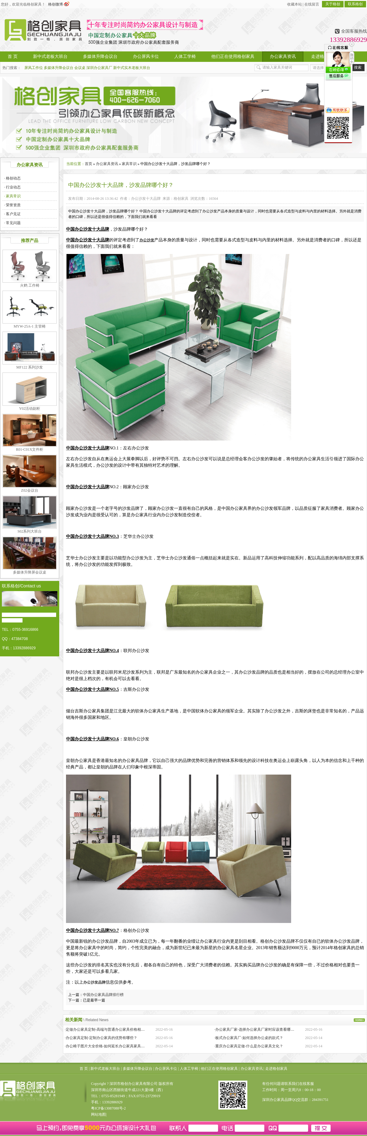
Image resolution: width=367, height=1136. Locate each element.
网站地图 (98, 1114)
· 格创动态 (12, 178)
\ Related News (95, 1020)
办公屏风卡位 (166, 1068)
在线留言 (311, 4)
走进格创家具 (276, 1068)
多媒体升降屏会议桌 (29, 572)
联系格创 (355, 4)
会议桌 (79, 68)
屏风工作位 (33, 68)
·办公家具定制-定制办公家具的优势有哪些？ (101, 1038)
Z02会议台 (29, 490)
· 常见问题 (12, 223)
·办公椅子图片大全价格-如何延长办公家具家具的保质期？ (112, 1046)
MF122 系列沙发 (29, 367)
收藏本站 (294, 4)
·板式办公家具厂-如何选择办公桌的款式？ (248, 1038)
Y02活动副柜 (29, 408)
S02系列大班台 (30, 531)
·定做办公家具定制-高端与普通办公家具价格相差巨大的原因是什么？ (121, 1029)
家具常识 (129, 164)
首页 (88, 164)
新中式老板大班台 (105, 1068)
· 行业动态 (12, 187)
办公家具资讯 (107, 164)
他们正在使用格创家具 (219, 1068)
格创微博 (58, 4)
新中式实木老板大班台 (131, 68)
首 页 (84, 1068)
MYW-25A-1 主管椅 (30, 326)
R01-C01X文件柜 (29, 449)
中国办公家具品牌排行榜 (103, 995)
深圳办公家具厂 (99, 68)
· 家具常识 (12, 196)
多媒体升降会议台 (58, 68)
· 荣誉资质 (12, 205)
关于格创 (332, 4)
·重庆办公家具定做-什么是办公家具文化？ (248, 1046)
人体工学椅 (189, 1068)
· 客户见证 (12, 214)
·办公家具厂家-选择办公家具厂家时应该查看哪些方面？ (259, 1029)
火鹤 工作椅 (29, 285)
